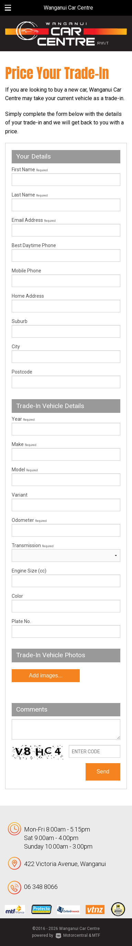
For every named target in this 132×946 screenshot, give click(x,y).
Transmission (32, 545)
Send (103, 771)
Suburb (20, 321)
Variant (66, 501)
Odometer (66, 527)
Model (66, 476)
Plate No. (21, 621)
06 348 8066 (41, 886)
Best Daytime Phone (34, 245)
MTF (96, 935)
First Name (29, 169)
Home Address (28, 296)
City (16, 346)
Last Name (29, 195)
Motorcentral (72, 935)
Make (24, 444)
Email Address (33, 220)
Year (23, 419)
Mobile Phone (26, 270)
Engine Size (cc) (29, 570)
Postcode (22, 372)
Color (17, 596)
